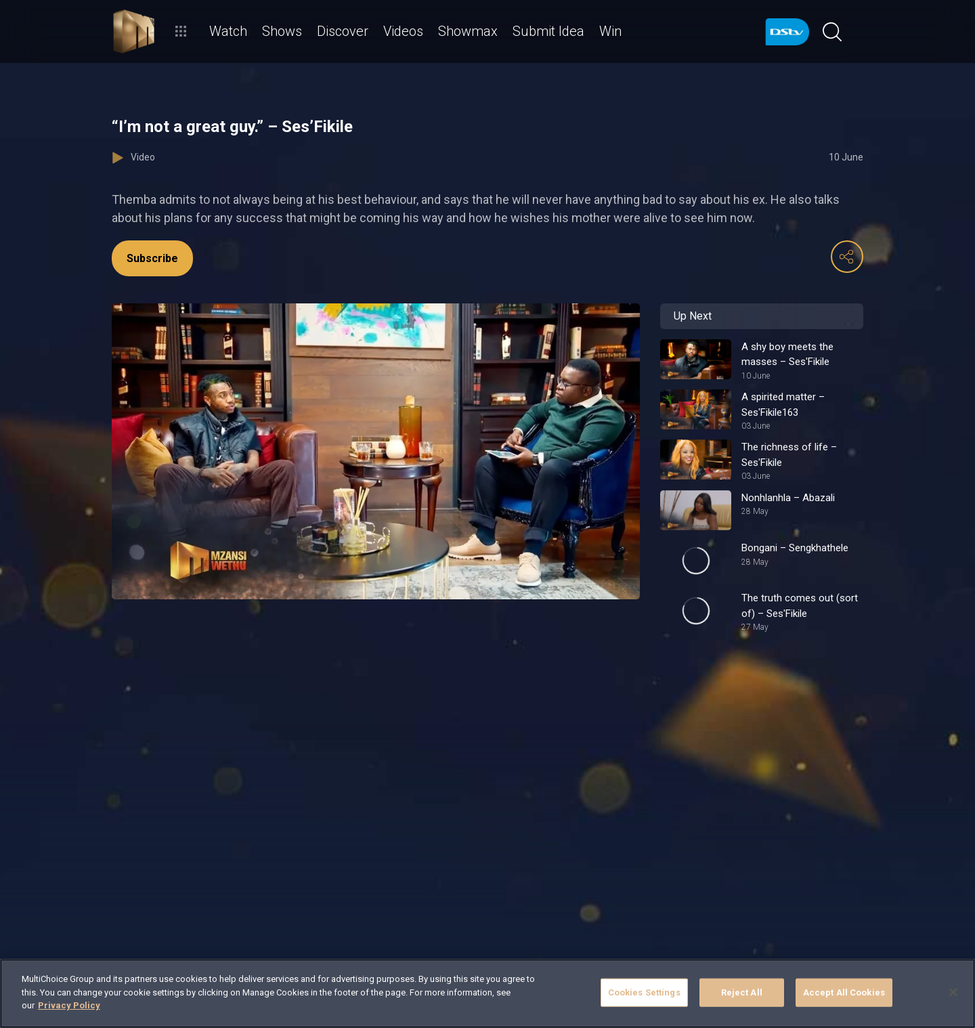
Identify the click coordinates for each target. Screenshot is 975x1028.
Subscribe (152, 258)
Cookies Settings (644, 992)
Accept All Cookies (844, 992)
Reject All (741, 992)
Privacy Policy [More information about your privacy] (69, 1005)
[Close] (953, 992)
